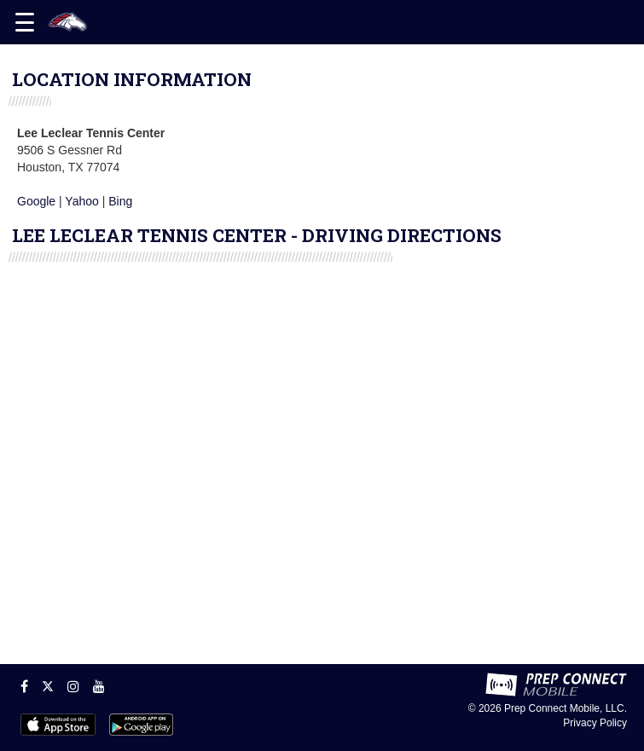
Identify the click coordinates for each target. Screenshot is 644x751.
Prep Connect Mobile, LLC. (565, 708)
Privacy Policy (595, 723)
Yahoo (81, 201)
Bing (120, 201)
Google (36, 201)
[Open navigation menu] (24, 22)
